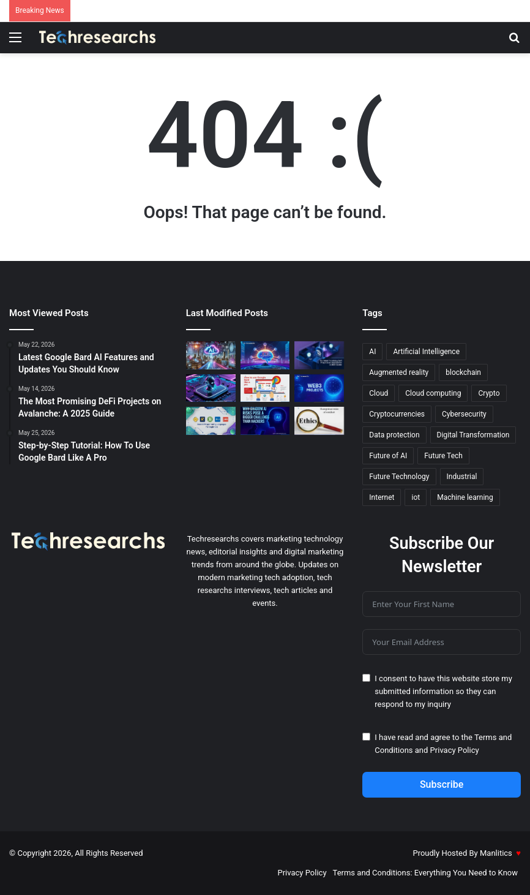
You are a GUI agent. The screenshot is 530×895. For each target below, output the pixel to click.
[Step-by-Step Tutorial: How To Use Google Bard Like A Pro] (265, 388)
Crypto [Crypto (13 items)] (488, 393)
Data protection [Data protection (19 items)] (394, 435)
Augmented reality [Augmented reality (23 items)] (398, 372)
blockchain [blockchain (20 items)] (463, 372)
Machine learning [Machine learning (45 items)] (465, 497)
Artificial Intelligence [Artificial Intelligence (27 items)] (426, 351)
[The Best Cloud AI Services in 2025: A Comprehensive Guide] (211, 355)
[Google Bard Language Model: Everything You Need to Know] (265, 355)
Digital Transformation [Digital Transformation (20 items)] (473, 435)
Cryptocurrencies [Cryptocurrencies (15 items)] (397, 414)
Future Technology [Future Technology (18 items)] (399, 476)
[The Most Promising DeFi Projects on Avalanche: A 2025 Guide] (319, 355)
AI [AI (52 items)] (372, 351)
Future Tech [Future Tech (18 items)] (443, 455)
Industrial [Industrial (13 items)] (462, 476)
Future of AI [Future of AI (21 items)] (388, 455)
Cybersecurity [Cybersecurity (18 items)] (464, 414)
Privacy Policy (454, 750)
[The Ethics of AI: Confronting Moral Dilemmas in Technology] (319, 421)
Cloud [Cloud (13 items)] (378, 393)
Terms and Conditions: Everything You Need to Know (425, 872)
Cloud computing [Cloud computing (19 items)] (433, 393)
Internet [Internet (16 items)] (381, 497)
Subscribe (441, 784)
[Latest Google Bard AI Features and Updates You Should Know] (211, 388)
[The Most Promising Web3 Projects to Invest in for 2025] (319, 388)
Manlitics (496, 853)
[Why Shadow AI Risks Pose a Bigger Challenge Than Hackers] (265, 421)
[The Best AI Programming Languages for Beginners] (211, 421)
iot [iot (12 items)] (415, 497)
